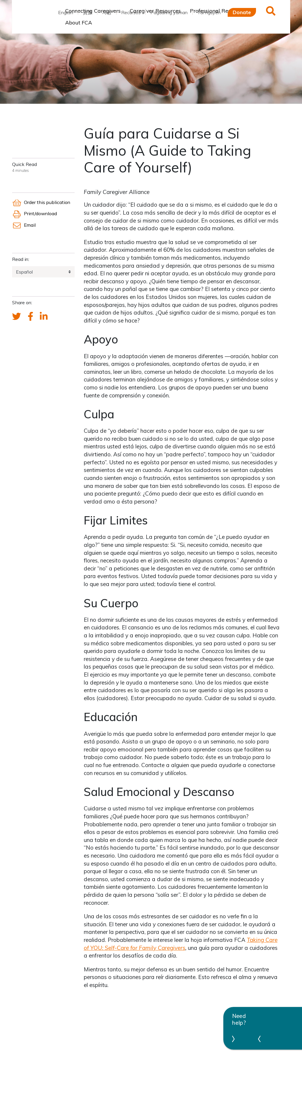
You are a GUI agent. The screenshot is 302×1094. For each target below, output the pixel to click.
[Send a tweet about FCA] (16, 316)
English (65, 12)
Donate (242, 12)
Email (24, 225)
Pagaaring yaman (169, 12)
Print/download (34, 213)
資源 (87, 12)
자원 (106, 12)
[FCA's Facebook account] (30, 316)
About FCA (78, 22)
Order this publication (41, 202)
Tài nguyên (209, 12)
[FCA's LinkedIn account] (43, 316)
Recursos (131, 12)
